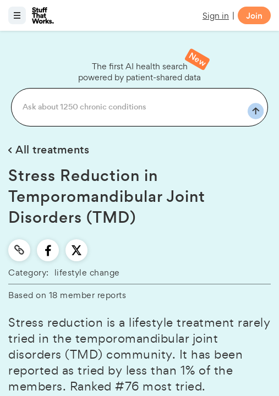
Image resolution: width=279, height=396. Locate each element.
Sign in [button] (216, 15)
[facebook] (48, 250)
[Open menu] (17, 15)
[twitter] (76, 250)
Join (254, 15)
